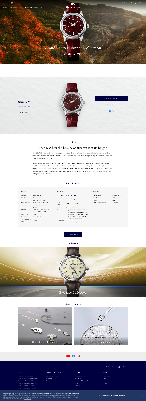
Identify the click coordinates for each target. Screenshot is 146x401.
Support (78, 372)
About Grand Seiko (51, 376)
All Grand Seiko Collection (25, 376)
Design (48, 381)
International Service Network (83, 381)
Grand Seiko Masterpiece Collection (28, 378)
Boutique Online (127, 3)
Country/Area (16, 3)
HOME (19, 12)
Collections (16, 8)
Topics (104, 378)
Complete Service (80, 376)
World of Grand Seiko (33, 8)
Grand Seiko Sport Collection (26, 385)
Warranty (77, 385)
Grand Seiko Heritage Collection (27, 383)
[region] (73, 395)
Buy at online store (111, 99)
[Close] (143, 395)
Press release (106, 376)
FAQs (76, 383)
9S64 (67, 195)
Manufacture (49, 378)
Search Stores (111, 105)
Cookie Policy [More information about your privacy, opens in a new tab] (28, 399)
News (105, 372)
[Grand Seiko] (73, 5)
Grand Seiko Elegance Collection (27, 388)
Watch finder (73, 234)
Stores (105, 384)
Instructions (73, 195)
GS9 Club (139, 3)
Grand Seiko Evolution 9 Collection (28, 381)
